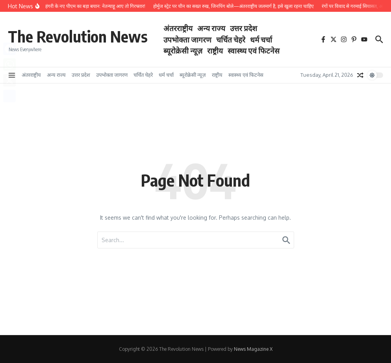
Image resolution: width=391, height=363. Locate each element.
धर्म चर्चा (261, 39)
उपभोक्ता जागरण (187, 39)
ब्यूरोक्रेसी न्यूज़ (182, 50)
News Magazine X (253, 349)
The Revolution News (78, 36)
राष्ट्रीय (215, 50)
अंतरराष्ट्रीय (178, 28)
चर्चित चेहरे (230, 39)
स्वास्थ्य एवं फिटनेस (254, 50)
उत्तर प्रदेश (243, 28)
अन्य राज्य (211, 28)
